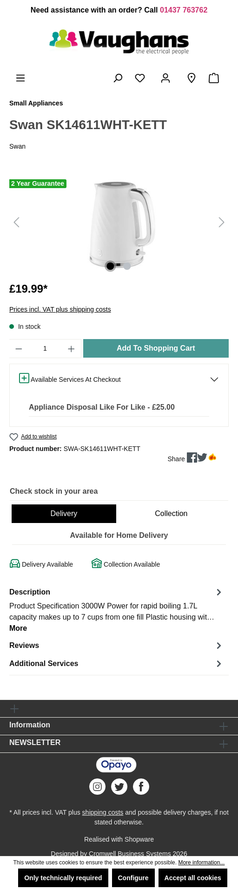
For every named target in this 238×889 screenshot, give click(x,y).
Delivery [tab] (63, 513)
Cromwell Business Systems (130, 853)
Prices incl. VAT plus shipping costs (60, 309)
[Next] (222, 222)
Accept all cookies (193, 878)
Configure (133, 878)
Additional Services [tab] (116, 663)
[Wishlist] (142, 78)
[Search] (117, 78)
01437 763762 (183, 10)
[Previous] (16, 222)
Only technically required (63, 878)
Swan (17, 146)
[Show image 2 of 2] (127, 266)
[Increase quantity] (71, 348)
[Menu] (20, 78)
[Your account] (167, 78)
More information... (201, 862)
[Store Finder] (191, 78)
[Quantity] (45, 348)
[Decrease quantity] (18, 348)
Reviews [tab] (116, 645)
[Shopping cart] (216, 78)
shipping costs (103, 812)
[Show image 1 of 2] (110, 266)
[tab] (116, 609)
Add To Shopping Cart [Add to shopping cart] (156, 348)
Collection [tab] (171, 513)
